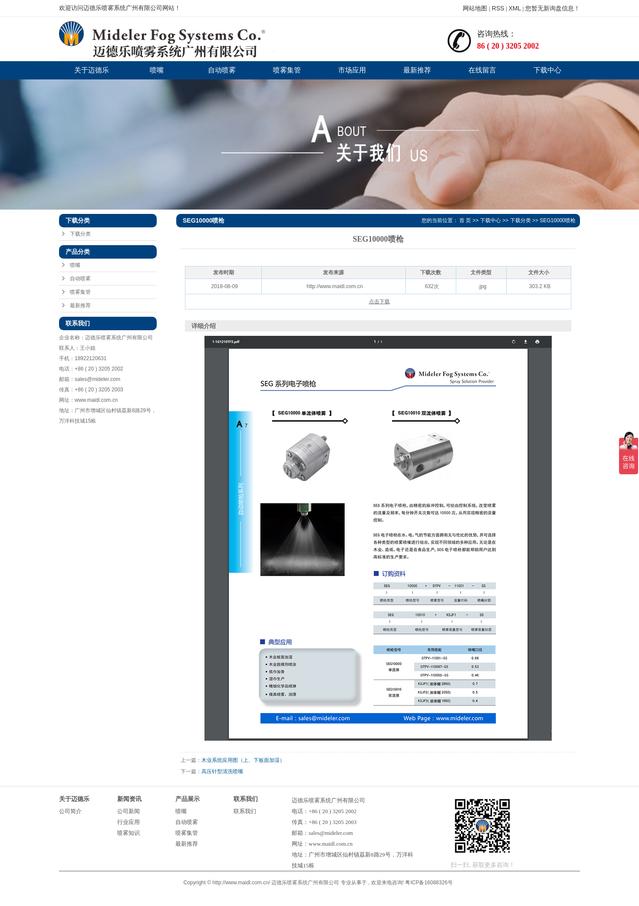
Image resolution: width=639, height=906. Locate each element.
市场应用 (352, 70)
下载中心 (547, 70)
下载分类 (80, 234)
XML (514, 8)
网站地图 (476, 8)
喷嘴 (157, 70)
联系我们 (245, 811)
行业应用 (128, 822)
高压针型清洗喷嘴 (222, 771)
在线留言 (482, 70)
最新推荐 (417, 70)
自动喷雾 (222, 70)
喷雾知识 (128, 833)
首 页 (465, 220)
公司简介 (70, 811)
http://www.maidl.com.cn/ (241, 883)
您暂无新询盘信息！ (552, 8)
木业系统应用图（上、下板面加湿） (243, 760)
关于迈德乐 (91, 70)
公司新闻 (128, 811)
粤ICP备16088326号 (428, 883)
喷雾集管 (287, 70)
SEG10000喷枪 (558, 220)
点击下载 (379, 302)
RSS (498, 8)
